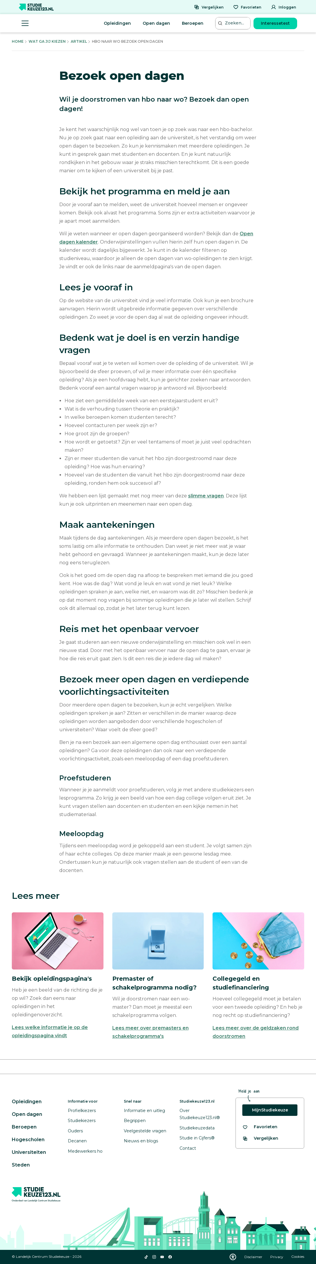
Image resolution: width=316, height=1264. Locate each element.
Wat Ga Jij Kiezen (47, 41)
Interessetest (275, 23)
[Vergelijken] (209, 7)
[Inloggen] (283, 7)
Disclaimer (253, 1257)
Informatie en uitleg (144, 1110)
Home (18, 41)
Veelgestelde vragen (145, 1131)
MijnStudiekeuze (270, 1110)
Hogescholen (28, 1139)
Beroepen (192, 23)
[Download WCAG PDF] (232, 1256)
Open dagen (156, 23)
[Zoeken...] (233, 23)
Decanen (77, 1141)
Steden (21, 1165)
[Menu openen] (25, 23)
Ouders (75, 1131)
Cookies (297, 1257)
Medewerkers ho (85, 1151)
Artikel (79, 41)
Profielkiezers (82, 1110)
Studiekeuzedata (197, 1128)
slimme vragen (206, 496)
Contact (188, 1148)
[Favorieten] (247, 7)
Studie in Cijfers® (197, 1138)
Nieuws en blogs (141, 1141)
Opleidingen (117, 23)
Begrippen (135, 1120)
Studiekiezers (82, 1120)
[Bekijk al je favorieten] (259, 1127)
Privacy (277, 1257)
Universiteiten (29, 1152)
